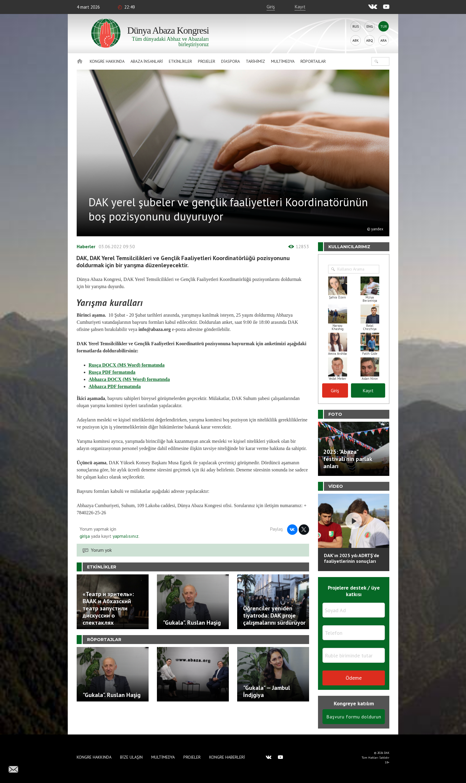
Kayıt (300, 7)
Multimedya (283, 61)
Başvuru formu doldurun (353, 717)
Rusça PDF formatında (112, 372)
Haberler (86, 246)
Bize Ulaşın (131, 757)
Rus (355, 26)
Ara (383, 40)
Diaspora (230, 61)
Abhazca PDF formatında (115, 386)
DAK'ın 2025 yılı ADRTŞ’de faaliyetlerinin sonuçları (351, 558)
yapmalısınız (124, 536)
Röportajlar (313, 61)
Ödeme (354, 677)
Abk (355, 40)
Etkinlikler (180, 61)
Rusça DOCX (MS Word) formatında (127, 365)
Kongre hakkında (107, 61)
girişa (85, 536)
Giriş (271, 7)
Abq (369, 40)
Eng (369, 26)
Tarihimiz (255, 61)
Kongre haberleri (227, 757)
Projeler (206, 61)
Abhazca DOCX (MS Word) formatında (129, 379)
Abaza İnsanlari (146, 61)
